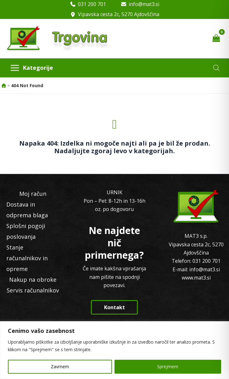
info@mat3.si (144, 4)
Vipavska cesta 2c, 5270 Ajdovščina (118, 14)
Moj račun (32, 193)
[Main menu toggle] (31, 68)
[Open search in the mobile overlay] (216, 68)
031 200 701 (92, 4)
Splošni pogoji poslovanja (25, 231)
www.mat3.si (196, 277)
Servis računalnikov (33, 290)
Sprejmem (167, 367)
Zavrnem (60, 367)
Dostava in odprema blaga (27, 210)
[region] (114, 350)
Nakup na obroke (32, 279)
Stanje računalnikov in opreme (27, 258)
